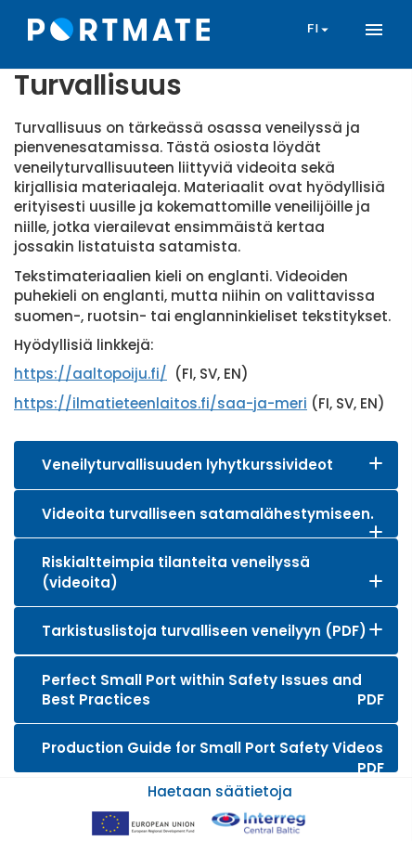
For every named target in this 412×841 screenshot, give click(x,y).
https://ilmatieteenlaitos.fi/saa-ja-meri (160, 403)
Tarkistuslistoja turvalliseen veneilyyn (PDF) (204, 630)
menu (374, 30)
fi (320, 29)
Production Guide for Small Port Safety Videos (212, 747)
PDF (370, 699)
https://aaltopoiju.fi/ (90, 373)
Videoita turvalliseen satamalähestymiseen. (208, 514)
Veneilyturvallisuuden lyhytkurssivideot (187, 464)
